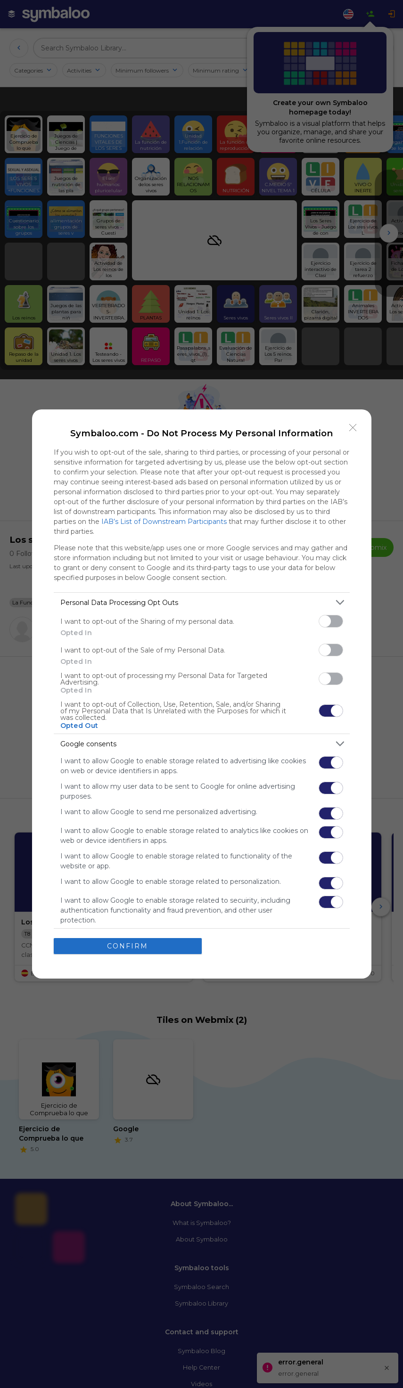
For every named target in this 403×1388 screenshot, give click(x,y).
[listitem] (202, 602)
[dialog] (201, 694)
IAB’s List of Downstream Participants (164, 521)
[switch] (331, 621)
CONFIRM (127, 945)
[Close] (353, 428)
